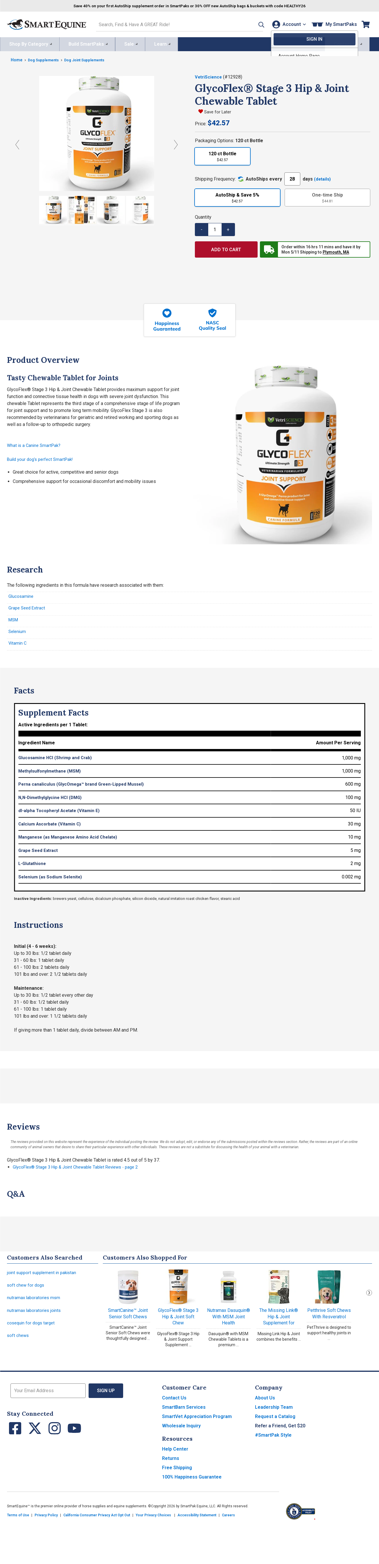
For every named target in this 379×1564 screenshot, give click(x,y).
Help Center (175, 1451)
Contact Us (174, 1400)
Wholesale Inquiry (181, 1428)
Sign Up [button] (106, 1393)
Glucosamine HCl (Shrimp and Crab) (57, 760)
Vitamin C (18, 645)
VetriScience (209, 75)
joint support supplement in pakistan (43, 1275)
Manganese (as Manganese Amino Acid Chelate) (71, 839)
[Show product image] (48, 209)
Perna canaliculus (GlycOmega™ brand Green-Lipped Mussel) (85, 786)
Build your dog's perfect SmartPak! (42, 458)
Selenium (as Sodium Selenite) (51, 879)
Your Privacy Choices (153, 1517)
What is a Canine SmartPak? (35, 444)
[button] (252, 23)
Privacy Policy (46, 1517)
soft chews (18, 1342)
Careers (228, 1517)
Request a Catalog (275, 1419)
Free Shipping (177, 1470)
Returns (170, 1460)
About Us (265, 1400)
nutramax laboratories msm (34, 1302)
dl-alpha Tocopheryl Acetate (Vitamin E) (61, 813)
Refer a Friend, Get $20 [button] (280, 1428)
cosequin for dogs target (32, 1329)
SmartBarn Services (184, 1409)
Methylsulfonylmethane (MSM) (52, 773)
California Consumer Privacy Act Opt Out (96, 1517)
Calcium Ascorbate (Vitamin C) (51, 826)
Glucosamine (21, 595)
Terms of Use (18, 1517)
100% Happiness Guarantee (192, 1479)
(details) (323, 178)
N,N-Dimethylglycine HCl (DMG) (52, 800)
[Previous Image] (17, 143)
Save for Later (218, 110)
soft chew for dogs (26, 1289)
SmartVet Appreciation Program (197, 1419)
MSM (13, 620)
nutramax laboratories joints (35, 1315)
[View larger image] (97, 132)
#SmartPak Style (273, 1437)
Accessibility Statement (196, 1517)
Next (369, 1295)
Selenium (17, 633)
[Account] (287, 24)
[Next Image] (176, 143)
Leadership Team (274, 1409)
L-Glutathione (33, 866)
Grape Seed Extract (27, 608)
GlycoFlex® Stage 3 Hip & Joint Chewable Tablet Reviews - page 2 (81, 1169)
